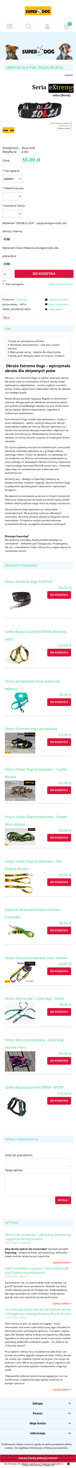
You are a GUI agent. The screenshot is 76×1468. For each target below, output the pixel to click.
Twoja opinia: (14, 1170)
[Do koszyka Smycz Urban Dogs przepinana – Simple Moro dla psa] (59, 838)
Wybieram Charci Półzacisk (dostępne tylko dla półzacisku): (30, 252)
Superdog (21, 299)
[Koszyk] (66, 26)
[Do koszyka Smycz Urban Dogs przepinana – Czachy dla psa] (59, 790)
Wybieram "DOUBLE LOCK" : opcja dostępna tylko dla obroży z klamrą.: (34, 227)
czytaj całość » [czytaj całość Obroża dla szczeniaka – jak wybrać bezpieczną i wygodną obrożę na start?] (61, 1262)
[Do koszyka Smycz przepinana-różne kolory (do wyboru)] (59, 702)
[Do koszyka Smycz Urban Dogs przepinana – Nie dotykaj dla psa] (59, 882)
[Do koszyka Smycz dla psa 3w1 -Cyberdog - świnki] (59, 1012)
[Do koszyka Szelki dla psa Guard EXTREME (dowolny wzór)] (59, 652)
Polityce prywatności (56, 1448)
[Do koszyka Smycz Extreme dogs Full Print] (59, 595)
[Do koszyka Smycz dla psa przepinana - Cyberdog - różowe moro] (59, 1061)
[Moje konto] (47, 26)
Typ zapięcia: (11, 171)
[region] (38, 46)
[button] (9, 26)
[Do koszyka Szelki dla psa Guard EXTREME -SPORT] (59, 1101)
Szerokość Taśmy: (13, 205)
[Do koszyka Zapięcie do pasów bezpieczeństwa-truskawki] (59, 930)
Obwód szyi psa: (13, 188)
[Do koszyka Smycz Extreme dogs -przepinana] (59, 742)
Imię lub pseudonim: (19, 1155)
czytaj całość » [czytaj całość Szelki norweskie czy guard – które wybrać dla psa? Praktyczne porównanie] (61, 1303)
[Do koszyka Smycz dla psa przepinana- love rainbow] (59, 971)
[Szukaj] (28, 26)
